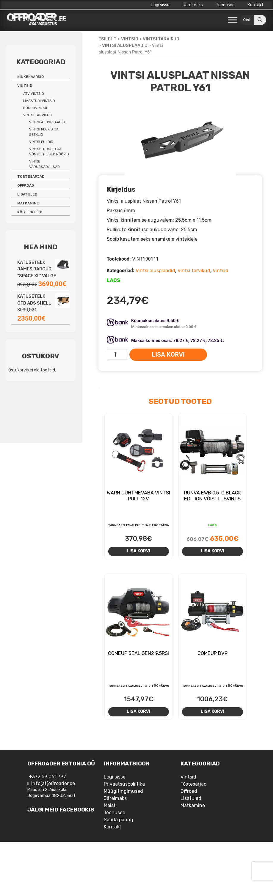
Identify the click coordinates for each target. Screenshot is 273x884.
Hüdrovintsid (35, 108)
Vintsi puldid (41, 142)
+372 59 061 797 (47, 776)
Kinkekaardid (30, 77)
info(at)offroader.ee (53, 783)
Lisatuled (27, 194)
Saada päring (118, 819)
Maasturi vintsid (39, 101)
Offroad (25, 185)
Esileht (107, 39)
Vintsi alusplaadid (125, 45)
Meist (110, 805)
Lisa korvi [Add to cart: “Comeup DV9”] (212, 711)
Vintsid (129, 39)
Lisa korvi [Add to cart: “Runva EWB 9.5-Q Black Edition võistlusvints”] (212, 551)
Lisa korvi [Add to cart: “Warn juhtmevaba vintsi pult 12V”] (138, 551)
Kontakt (255, 4)
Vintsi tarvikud (161, 39)
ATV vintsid (33, 94)
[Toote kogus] (117, 354)
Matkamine (28, 203)
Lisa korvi (168, 354)
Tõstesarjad (30, 176)
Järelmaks (193, 4)
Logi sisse (160, 4)
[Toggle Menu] (232, 20)
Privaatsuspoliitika (124, 784)
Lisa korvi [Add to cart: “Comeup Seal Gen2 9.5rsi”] (138, 711)
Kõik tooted (29, 212)
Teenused (225, 4)
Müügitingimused (123, 791)
